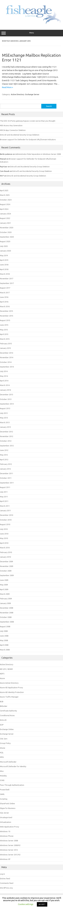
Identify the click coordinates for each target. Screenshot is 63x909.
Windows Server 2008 (9, 841)
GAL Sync (3, 739)
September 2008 (7, 622)
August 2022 (5, 218)
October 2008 (5, 617)
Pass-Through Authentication (12, 785)
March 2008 (5, 650)
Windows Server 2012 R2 (10, 855)
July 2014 (4, 371)
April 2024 (4, 209)
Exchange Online (7, 729)
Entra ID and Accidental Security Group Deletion (19, 135)
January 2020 (5, 251)
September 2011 (7, 483)
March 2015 (5, 339)
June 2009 (4, 580)
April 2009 (4, 589)
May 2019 (4, 255)
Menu (31, 33)
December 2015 (6, 311)
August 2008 (5, 626)
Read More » (7, 87)
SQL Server (4, 813)
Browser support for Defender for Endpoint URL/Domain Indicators (28, 139)
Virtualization (5, 822)
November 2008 (6, 613)
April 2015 (4, 334)
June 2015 (4, 325)
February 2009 (6, 599)
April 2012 (4, 460)
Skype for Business (7, 808)
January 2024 (5, 214)
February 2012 (6, 464)
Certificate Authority (8, 711)
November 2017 (6, 279)
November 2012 (6, 436)
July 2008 (4, 631)
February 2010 (6, 552)
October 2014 (5, 362)
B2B (1, 702)
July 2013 (4, 413)
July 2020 (4, 246)
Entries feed (5, 878)
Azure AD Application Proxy (11, 687)
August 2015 (5, 320)
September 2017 (7, 283)
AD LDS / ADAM (6, 669)
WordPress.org (6, 888)
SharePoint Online (7, 803)
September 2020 (7, 237)
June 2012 (4, 450)
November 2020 (6, 228)
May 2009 (4, 585)
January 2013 (5, 427)
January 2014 (5, 390)
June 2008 (4, 636)
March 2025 (5, 195)
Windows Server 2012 (9, 850)
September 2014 (7, 367)
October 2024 (5, 200)
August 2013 (5, 408)
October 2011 (5, 478)
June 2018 (4, 265)
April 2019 (4, 260)
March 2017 (5, 293)
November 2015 (6, 316)
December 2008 (6, 608)
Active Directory (17, 94)
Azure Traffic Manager (9, 697)
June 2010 (4, 534)
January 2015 (5, 348)
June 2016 (4, 297)
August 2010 (5, 524)
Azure (2, 678)
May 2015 (4, 330)
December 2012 (6, 432)
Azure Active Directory (9, 683)
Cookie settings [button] (25, 904)
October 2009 (5, 571)
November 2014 (6, 357)
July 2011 (4, 492)
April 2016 (4, 302)
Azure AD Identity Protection (12, 692)
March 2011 (5, 506)
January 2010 (5, 557)
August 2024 (5, 204)
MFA (2, 757)
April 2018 (4, 269)
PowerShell (4, 790)
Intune (2, 748)
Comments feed (6, 883)
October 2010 (5, 520)
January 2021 (5, 223)
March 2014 (5, 385)
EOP (2, 725)
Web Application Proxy (9, 827)
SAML (2, 794)
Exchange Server (32, 94)
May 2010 (4, 538)
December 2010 (6, 515)
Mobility (3, 776)
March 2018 (5, 274)
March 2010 (5, 548)
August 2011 (5, 487)
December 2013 (6, 394)
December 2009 (6, 561)
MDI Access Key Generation (11, 125)
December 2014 (6, 353)
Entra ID (3, 720)
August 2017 (5, 288)
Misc (2, 771)
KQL (1, 752)
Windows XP (5, 859)
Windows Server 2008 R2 (10, 845)
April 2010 (4, 543)
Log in (2, 874)
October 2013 (5, 399)
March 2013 (5, 422)
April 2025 (4, 190)
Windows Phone (6, 836)
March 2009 (5, 594)
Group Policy (5, 743)
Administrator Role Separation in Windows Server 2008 (38, 154)
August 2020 (5, 241)
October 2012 (5, 441)
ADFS (2, 674)
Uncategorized (6, 817)
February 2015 (6, 344)
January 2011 (5, 510)
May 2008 (4, 640)
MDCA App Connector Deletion (13, 130)
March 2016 (5, 306)
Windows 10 (5, 831)
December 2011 (6, 473)
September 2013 (7, 404)
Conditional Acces (7, 715)
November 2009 (6, 566)
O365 (2, 780)
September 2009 (7, 575)
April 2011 (4, 501)
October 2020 (5, 232)
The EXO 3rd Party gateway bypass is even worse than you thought (27, 121)
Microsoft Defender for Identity (13, 766)
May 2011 (4, 497)
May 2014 (4, 376)
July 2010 (4, 529)
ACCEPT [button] (42, 904)
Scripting (3, 799)
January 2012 (5, 469)
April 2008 (4, 645)
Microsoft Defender (8, 762)
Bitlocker (3, 706)
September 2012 (7, 446)
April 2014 (4, 381)
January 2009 (5, 603)
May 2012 (4, 455)
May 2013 (4, 418)
